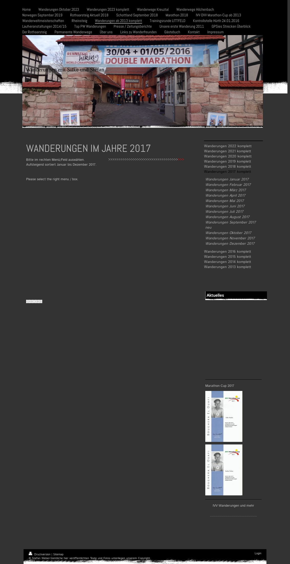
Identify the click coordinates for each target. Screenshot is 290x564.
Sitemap (58, 554)
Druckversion (40, 554)
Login (258, 553)
